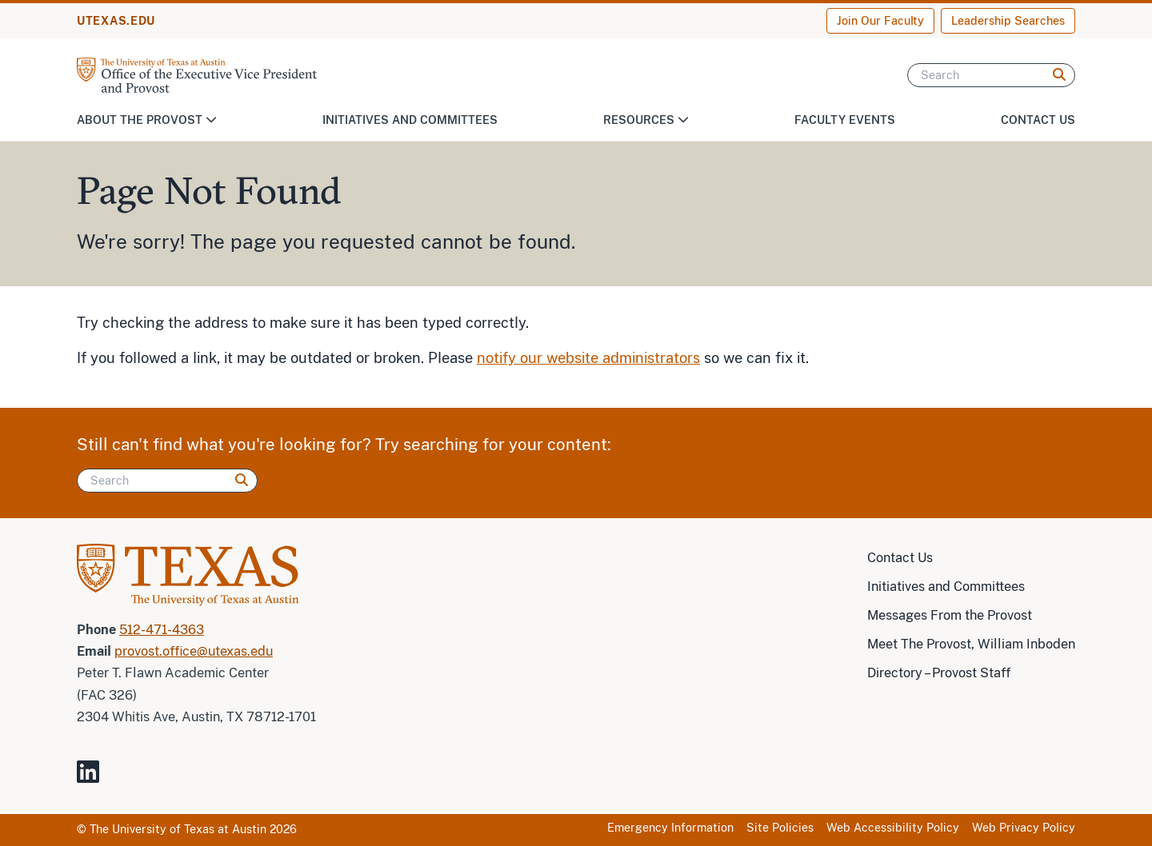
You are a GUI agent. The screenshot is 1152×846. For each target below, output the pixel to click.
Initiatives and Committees (410, 120)
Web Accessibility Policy (892, 827)
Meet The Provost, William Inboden (971, 644)
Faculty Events (844, 120)
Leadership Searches (1008, 20)
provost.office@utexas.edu (193, 651)
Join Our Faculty (880, 20)
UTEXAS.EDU (116, 20)
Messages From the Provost (949, 615)
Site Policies (780, 827)
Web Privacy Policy (1023, 827)
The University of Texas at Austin (178, 829)
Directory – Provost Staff (938, 672)
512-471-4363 (161, 629)
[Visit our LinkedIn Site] (94, 778)
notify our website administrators (588, 357)
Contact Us (1038, 120)
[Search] (991, 75)
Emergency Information (670, 827)
